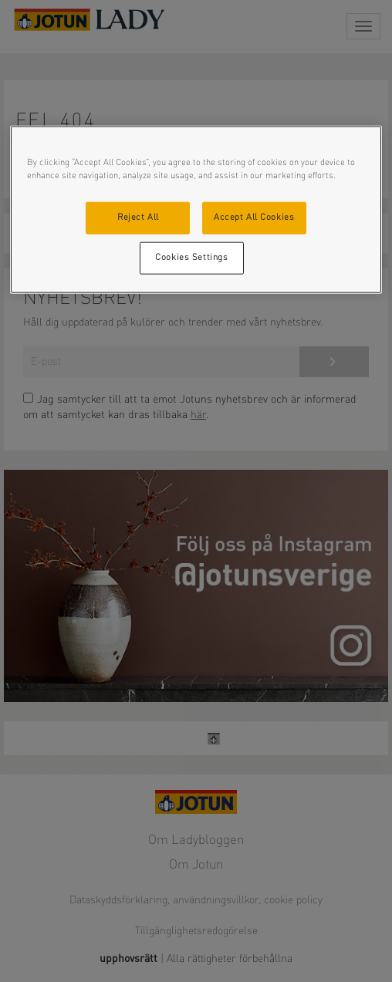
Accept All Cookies (254, 217)
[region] (196, 210)
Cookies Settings (191, 257)
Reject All (138, 217)
